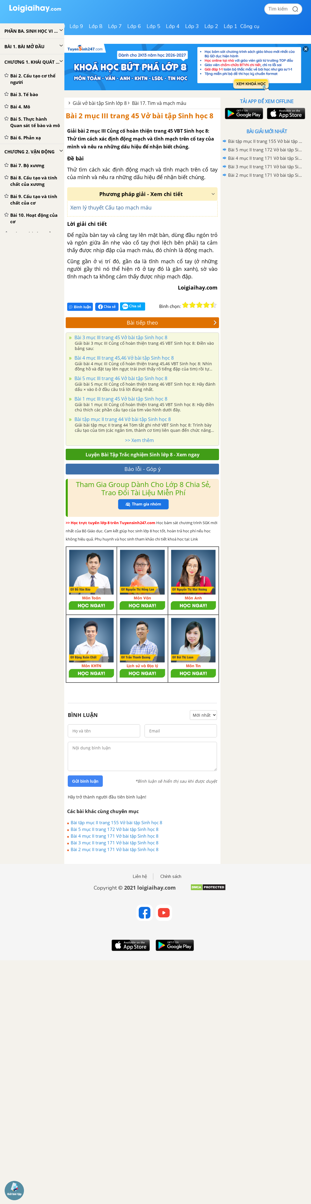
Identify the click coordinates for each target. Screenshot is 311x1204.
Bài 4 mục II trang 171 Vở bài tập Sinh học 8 (115, 836)
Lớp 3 (192, 26)
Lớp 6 (134, 26)
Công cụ (249, 26)
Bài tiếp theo (172, 322)
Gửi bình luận (85, 781)
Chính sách (170, 876)
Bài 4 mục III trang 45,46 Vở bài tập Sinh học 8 (123, 358)
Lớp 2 (211, 26)
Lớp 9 (76, 26)
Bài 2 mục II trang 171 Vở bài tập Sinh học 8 (115, 849)
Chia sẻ (107, 306)
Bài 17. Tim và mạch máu (159, 103)
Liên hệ (140, 876)
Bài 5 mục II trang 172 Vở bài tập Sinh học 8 (115, 829)
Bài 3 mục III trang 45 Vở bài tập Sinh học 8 (120, 337)
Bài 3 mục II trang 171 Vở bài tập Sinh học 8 (115, 843)
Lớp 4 (173, 26)
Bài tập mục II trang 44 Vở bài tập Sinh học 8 (122, 419)
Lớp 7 (115, 26)
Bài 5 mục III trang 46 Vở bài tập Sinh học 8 (120, 378)
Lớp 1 (230, 26)
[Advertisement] (266, 221)
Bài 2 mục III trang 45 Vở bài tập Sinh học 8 (139, 115)
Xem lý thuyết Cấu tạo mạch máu (111, 207)
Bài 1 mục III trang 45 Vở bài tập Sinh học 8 (120, 399)
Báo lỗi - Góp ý (142, 468)
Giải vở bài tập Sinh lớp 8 (100, 103)
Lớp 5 (153, 26)
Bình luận (80, 307)
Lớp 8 (95, 26)
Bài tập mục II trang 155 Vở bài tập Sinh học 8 (116, 822)
